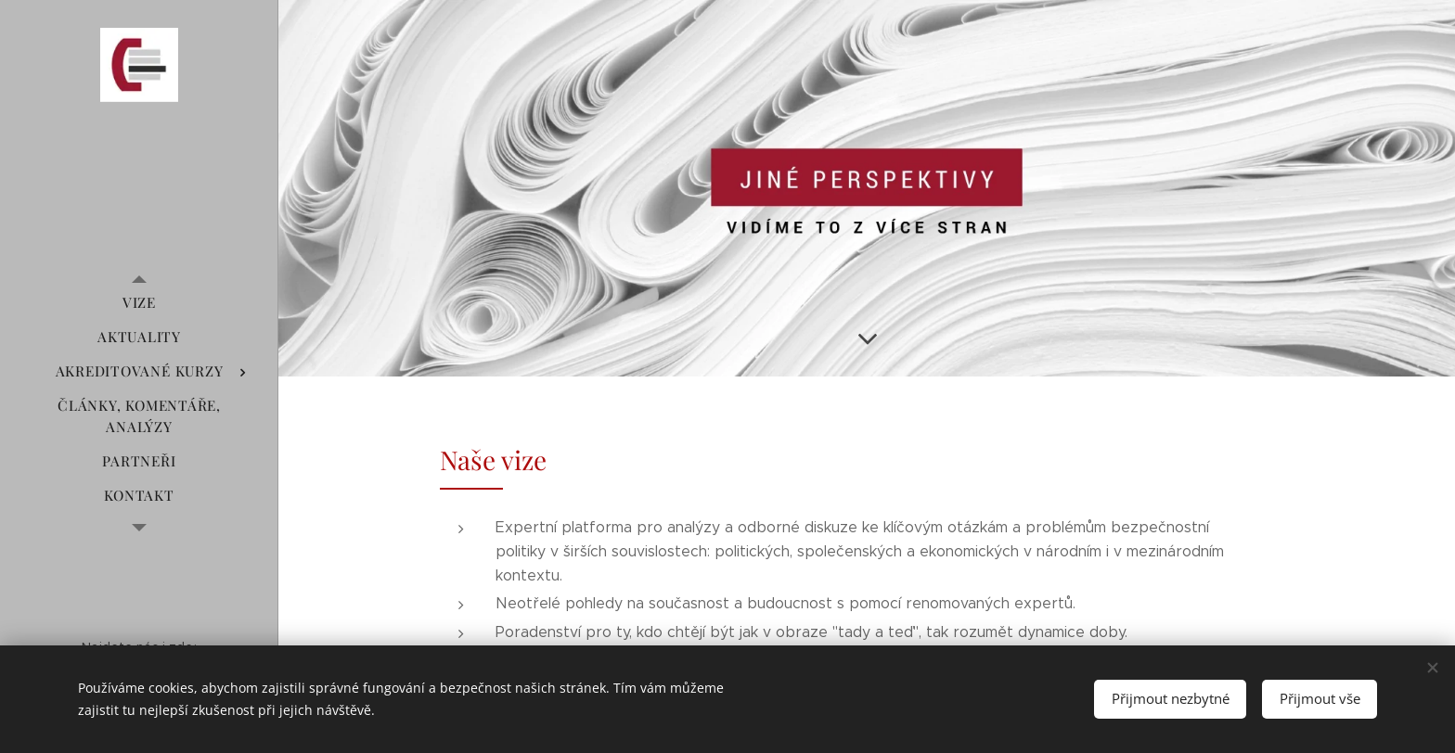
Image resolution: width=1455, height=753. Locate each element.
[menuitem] (139, 302)
